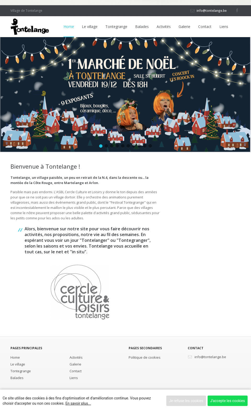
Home (69, 26)
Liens (223, 26)
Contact (205, 26)
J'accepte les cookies (227, 401)
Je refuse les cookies (186, 401)
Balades (142, 26)
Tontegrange (116, 26)
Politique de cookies (145, 357)
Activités (164, 26)
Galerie (184, 26)
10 (150, 146)
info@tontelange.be (212, 10)
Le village (90, 26)
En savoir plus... (78, 403)
